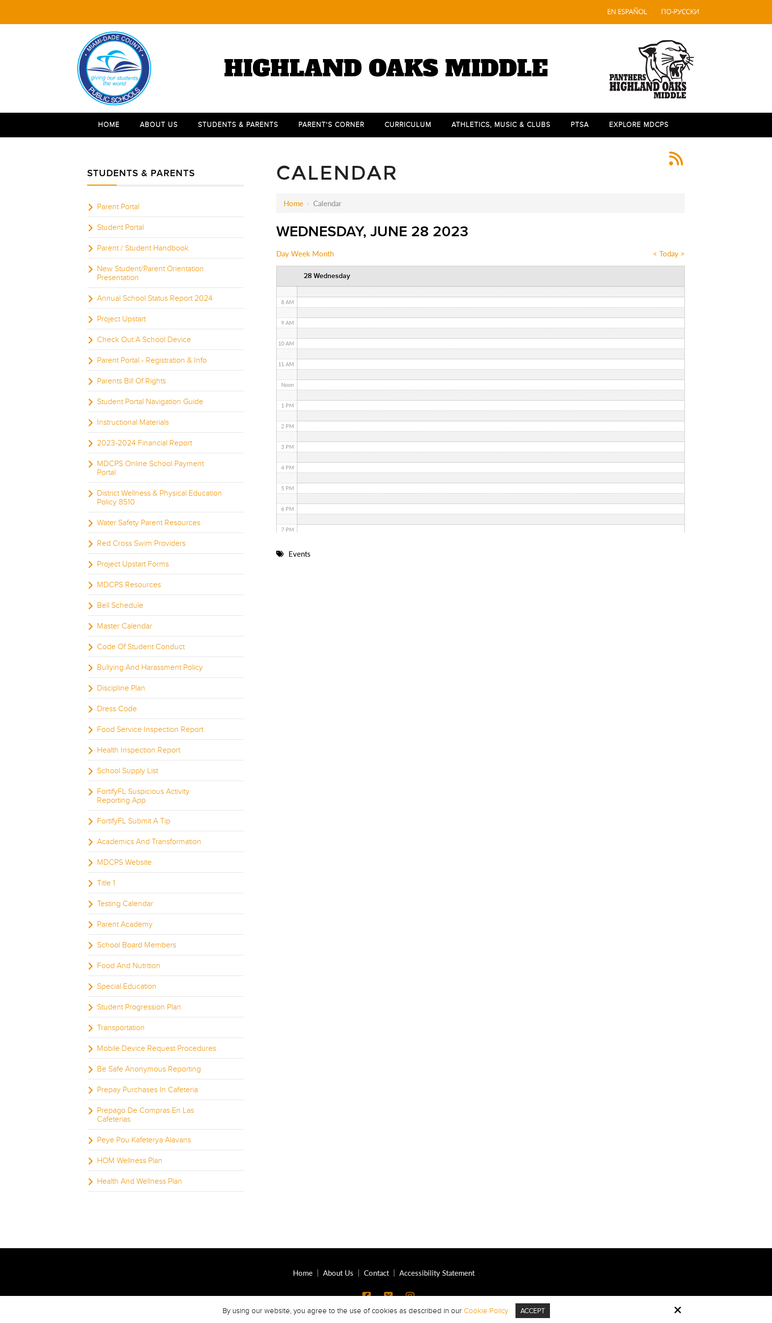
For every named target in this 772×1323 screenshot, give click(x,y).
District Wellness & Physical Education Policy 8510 (159, 497)
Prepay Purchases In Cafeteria (147, 1089)
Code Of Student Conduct (141, 646)
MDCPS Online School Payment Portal (150, 468)
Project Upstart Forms (133, 564)
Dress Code (117, 708)
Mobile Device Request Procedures (156, 1048)
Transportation (121, 1027)
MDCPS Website (124, 862)
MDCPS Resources (129, 584)
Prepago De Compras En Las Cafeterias (145, 1115)
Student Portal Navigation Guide (150, 401)
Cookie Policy (484, 1311)
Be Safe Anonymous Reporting (149, 1069)
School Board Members (136, 945)
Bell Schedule (120, 605)
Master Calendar (124, 626)
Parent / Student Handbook (143, 248)
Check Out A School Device (144, 339)
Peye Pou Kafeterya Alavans (144, 1139)
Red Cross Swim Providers (141, 543)
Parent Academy (125, 924)
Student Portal (120, 227)
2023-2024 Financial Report (144, 443)
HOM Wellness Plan (129, 1160)
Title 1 (106, 883)
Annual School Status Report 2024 (155, 298)
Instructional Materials (133, 422)
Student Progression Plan (139, 1007)
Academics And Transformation (149, 841)
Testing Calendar (125, 903)
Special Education (127, 986)
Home (293, 203)
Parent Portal (118, 206)
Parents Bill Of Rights (131, 381)
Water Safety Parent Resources (148, 522)
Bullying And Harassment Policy (150, 667)
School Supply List (127, 770)
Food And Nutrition (129, 965)
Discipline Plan (121, 688)
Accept (533, 1311)
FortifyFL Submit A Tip (133, 821)
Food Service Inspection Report (150, 729)
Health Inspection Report (138, 750)
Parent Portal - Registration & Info (152, 360)
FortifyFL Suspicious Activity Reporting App (143, 796)
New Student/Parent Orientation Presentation (150, 273)
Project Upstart (121, 319)
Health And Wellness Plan (139, 1181)
